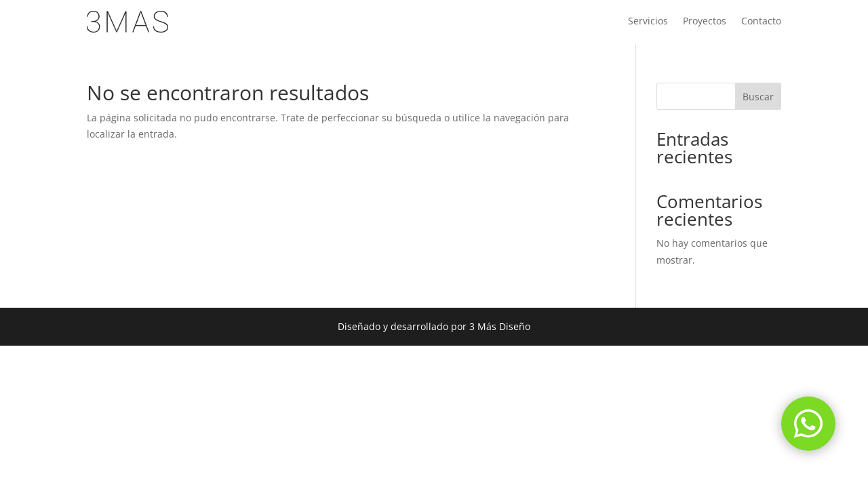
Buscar (758, 96)
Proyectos (704, 21)
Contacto (761, 21)
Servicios (648, 21)
